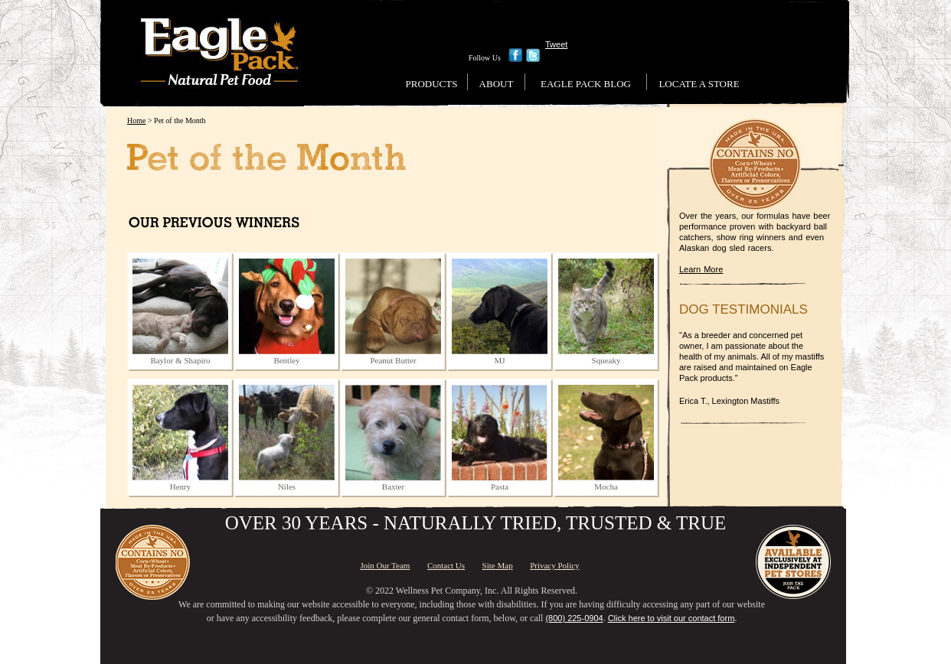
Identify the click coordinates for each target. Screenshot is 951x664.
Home (136, 120)
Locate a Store (699, 84)
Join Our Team (385, 565)
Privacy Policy (554, 565)
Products (432, 84)
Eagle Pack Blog (586, 84)
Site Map (497, 565)
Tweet (556, 44)
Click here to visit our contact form (671, 618)
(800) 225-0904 (574, 618)
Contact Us (446, 565)
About (496, 84)
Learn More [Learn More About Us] (701, 269)
